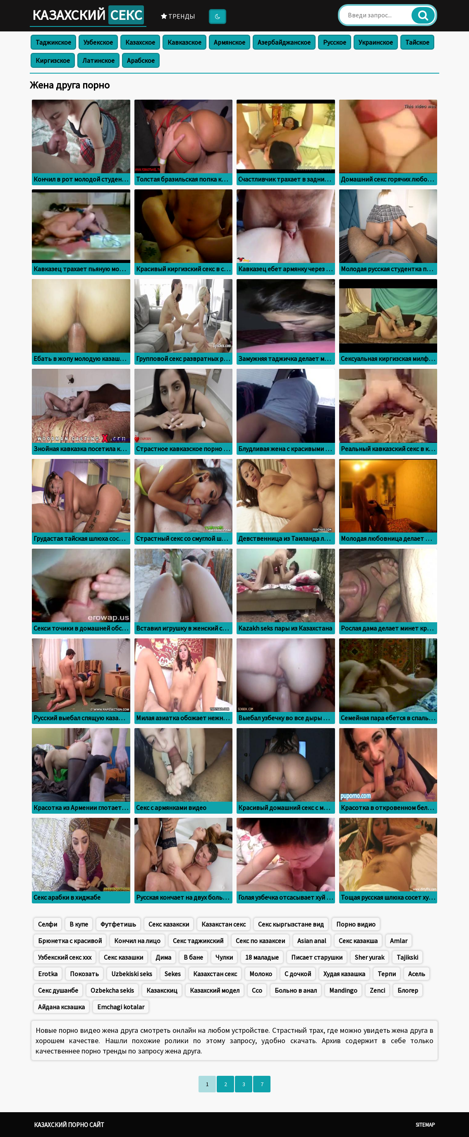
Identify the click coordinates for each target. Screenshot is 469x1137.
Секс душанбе (58, 990)
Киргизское (53, 60)
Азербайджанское (284, 42)
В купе (78, 924)
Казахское (140, 42)
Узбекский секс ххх (64, 957)
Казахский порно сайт (69, 1125)
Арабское (141, 60)
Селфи (47, 924)
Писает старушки (316, 957)
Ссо (257, 990)
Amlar (398, 940)
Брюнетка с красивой (70, 940)
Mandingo (343, 990)
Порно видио (356, 924)
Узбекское (98, 42)
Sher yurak (369, 957)
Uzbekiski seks (131, 974)
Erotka (47, 974)
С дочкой (298, 974)
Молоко (260, 974)
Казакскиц (161, 990)
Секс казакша (358, 940)
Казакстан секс (223, 924)
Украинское (376, 42)
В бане (193, 957)
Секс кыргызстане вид (291, 924)
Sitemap (425, 1124)
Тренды (178, 16)
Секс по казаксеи (260, 940)
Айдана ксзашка (61, 1007)
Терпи (387, 974)
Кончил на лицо (137, 940)
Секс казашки (123, 957)
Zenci (377, 990)
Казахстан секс (215, 974)
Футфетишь (118, 924)
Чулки (224, 957)
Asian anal (311, 940)
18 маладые (262, 957)
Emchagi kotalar (120, 1007)
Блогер (407, 990)
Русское (334, 42)
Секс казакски (168, 924)
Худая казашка (344, 974)
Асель (416, 974)
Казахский (88, 14)
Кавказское (184, 42)
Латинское (98, 60)
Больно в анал (296, 990)
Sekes (173, 974)
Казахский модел (214, 990)
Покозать (84, 974)
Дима (163, 957)
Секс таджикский (198, 940)
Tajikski (407, 957)
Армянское (229, 42)
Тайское (417, 42)
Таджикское (53, 42)
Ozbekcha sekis (112, 990)
